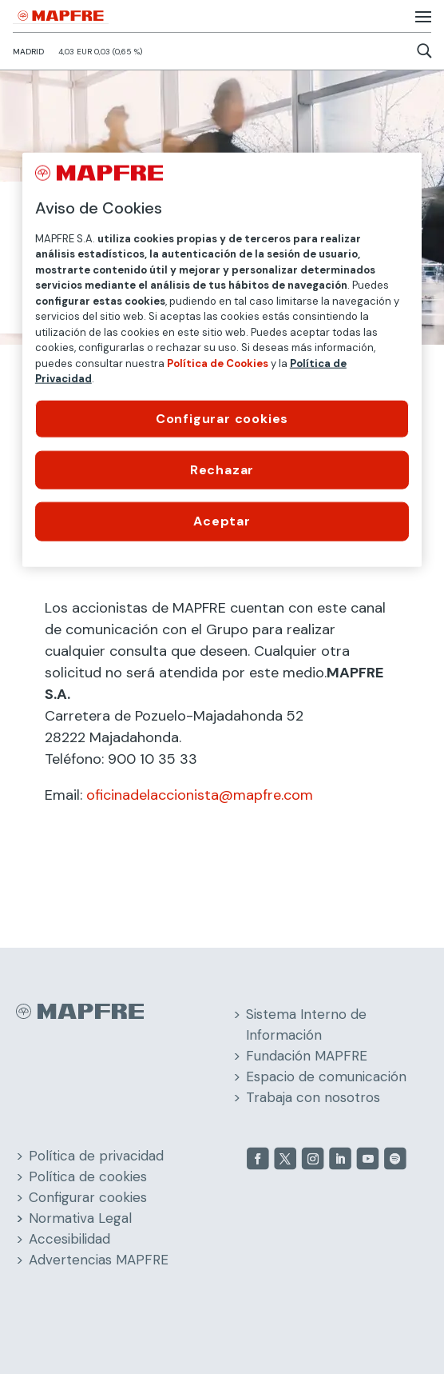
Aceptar (222, 521)
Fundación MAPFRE (306, 1055)
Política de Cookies (217, 362)
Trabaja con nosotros (313, 1097)
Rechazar (222, 469)
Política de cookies (88, 1176)
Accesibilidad (69, 1239)
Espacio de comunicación (326, 1076)
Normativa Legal (80, 1218)
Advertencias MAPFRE (98, 1259)
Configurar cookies (88, 1197)
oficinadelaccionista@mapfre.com (199, 795)
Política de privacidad (96, 1155)
